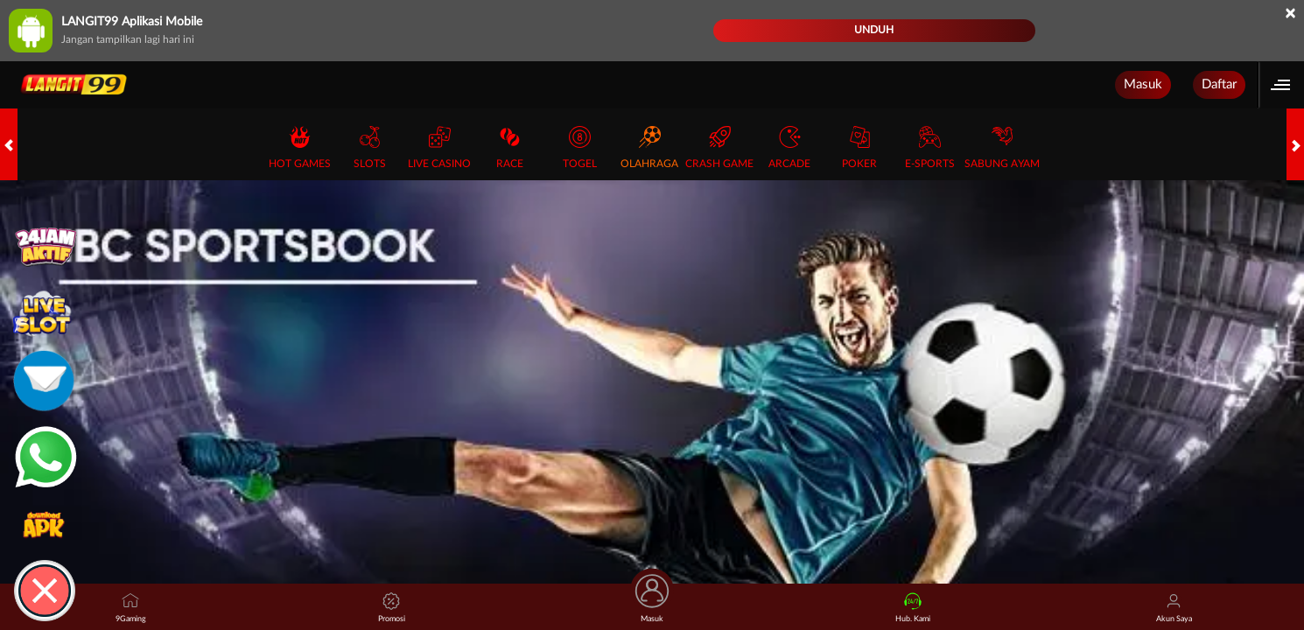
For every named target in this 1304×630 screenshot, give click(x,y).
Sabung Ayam (1002, 147)
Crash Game (719, 147)
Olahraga (649, 147)
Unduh (874, 29)
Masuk (1143, 84)
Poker (859, 147)
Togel (580, 147)
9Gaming (131, 607)
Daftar (1219, 84)
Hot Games (300, 147)
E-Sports (930, 147)
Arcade (789, 147)
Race (509, 147)
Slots (370, 147)
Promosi (391, 607)
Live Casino (439, 147)
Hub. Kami (912, 607)
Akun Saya (1174, 607)
